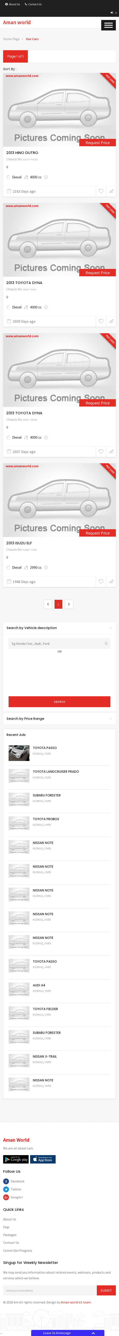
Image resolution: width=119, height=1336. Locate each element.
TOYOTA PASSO (45, 748)
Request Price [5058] (44, 925)
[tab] (59, 628)
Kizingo (38, 754)
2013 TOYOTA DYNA (24, 282)
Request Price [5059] (44, 901)
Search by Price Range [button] (59, 718)
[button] (114, 12)
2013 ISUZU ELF (19, 543)
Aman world (17, 22)
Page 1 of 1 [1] (15, 56)
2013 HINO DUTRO (22, 152)
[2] (69, 604)
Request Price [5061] (44, 854)
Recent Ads (16, 734)
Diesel (17, 177)
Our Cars (32, 39)
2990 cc (36, 567)
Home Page (11, 39)
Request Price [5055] (44, 996)
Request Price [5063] (44, 759)
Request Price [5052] (44, 1067)
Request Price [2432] (98, 142)
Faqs (6, 1227)
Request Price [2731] (98, 402)
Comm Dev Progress (17, 1250)
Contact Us (33, 4)
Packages (10, 1235)
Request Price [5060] (44, 878)
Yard (48, 754)
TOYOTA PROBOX (46, 819)
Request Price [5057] (44, 949)
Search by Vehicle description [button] (59, 627)
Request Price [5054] (44, 1020)
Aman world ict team (76, 1302)
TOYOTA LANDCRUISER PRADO (56, 771)
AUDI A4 (39, 985)
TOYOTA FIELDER (45, 1009)
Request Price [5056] (44, 972)
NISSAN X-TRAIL (45, 1056)
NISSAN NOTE (43, 843)
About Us (12, 4)
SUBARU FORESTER (47, 795)
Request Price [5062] (44, 830)
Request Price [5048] (44, 783)
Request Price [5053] (44, 1044)
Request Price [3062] (98, 533)
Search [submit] (59, 702)
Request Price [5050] (44, 1091)
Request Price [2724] (98, 272)
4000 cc (36, 177)
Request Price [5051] (44, 806)
